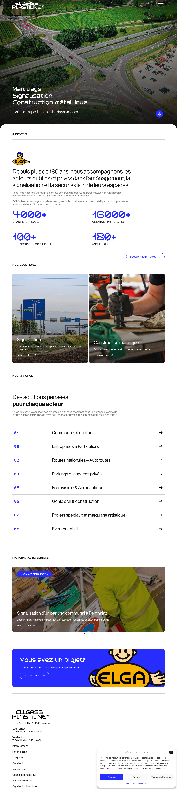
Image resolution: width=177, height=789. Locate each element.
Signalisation (18, 763)
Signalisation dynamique (24, 786)
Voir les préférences (161, 777)
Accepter (112, 777)
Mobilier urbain (19, 769)
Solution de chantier (22, 780)
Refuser (136, 777)
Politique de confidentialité (136, 783)
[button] (171, 752)
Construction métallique (24, 774)
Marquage (17, 757)
